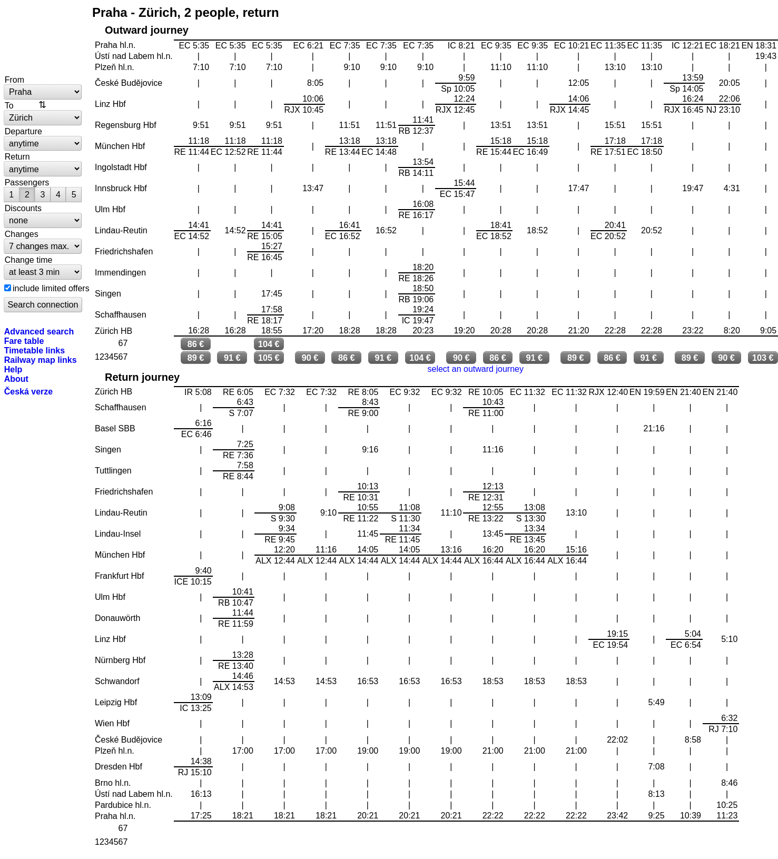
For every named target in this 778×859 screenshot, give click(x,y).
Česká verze (28, 391)
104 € (269, 344)
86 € (196, 344)
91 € (232, 357)
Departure (23, 131)
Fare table (24, 340)
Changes (21, 234)
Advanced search (39, 331)
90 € (310, 357)
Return (17, 156)
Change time (29, 259)
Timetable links (34, 350)
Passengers (27, 182)
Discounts (23, 208)
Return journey (142, 377)
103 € (763, 357)
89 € (196, 357)
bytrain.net (43, 38)
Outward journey (147, 30)
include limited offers (51, 288)
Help (13, 369)
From (14, 79)
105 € (269, 357)
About (16, 378)
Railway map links (40, 359)
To (9, 105)
